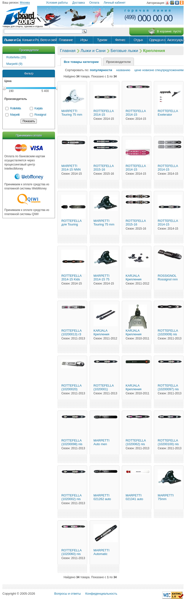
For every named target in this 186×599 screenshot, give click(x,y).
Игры (84, 40)
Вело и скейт (48, 40)
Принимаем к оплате (29, 135)
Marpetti (14, 114)
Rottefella (15, 108)
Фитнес (120, 40)
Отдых (138, 40)
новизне (148, 70)
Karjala (38, 108)
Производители (29, 50)
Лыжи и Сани (12, 40)
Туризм (102, 40)
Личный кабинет (114, 2)
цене (136, 70)
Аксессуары (175, 40)
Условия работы (57, 2)
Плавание (66, 40)
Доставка (78, 2)
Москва (25, 2)
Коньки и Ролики (30, 40)
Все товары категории (81, 62)
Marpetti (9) (14, 64)
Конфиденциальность (101, 593)
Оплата (94, 2)
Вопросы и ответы (67, 593)
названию (121, 70)
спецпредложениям (169, 70)
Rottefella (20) (16, 57)
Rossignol (40, 114)
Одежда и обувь (157, 40)
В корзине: (164, 32)
